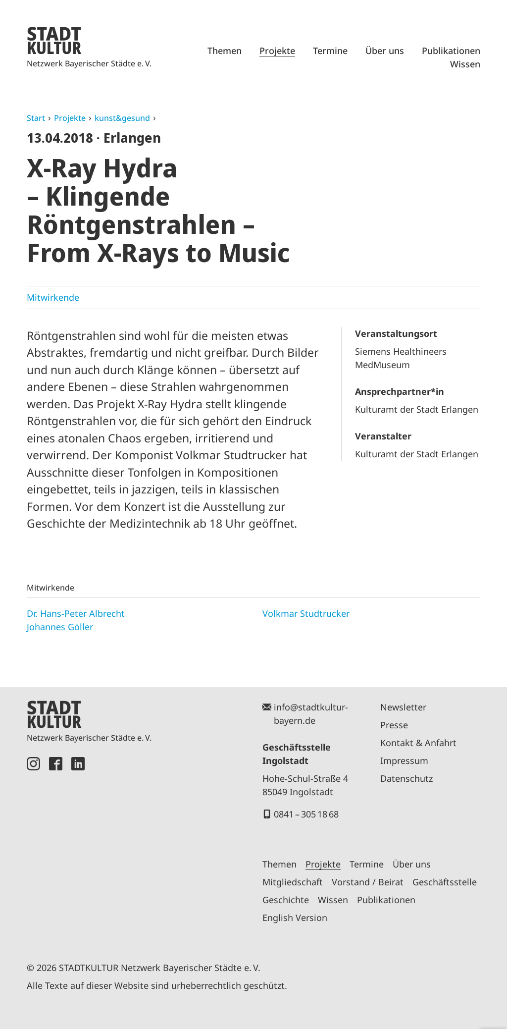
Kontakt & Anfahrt (418, 743)
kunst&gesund (122, 117)
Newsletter (403, 707)
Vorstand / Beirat (368, 882)
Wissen (465, 64)
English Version (294, 917)
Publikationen (451, 50)
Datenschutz (406, 778)
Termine (330, 50)
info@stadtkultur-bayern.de (311, 713)
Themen (224, 50)
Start (36, 117)
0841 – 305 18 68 (306, 814)
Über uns (384, 50)
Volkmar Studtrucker (306, 613)
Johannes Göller (60, 627)
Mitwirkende (53, 297)
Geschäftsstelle (444, 882)
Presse (394, 725)
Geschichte (285, 900)
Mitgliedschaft (292, 882)
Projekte (277, 50)
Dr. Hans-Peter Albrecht (76, 613)
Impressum (404, 760)
